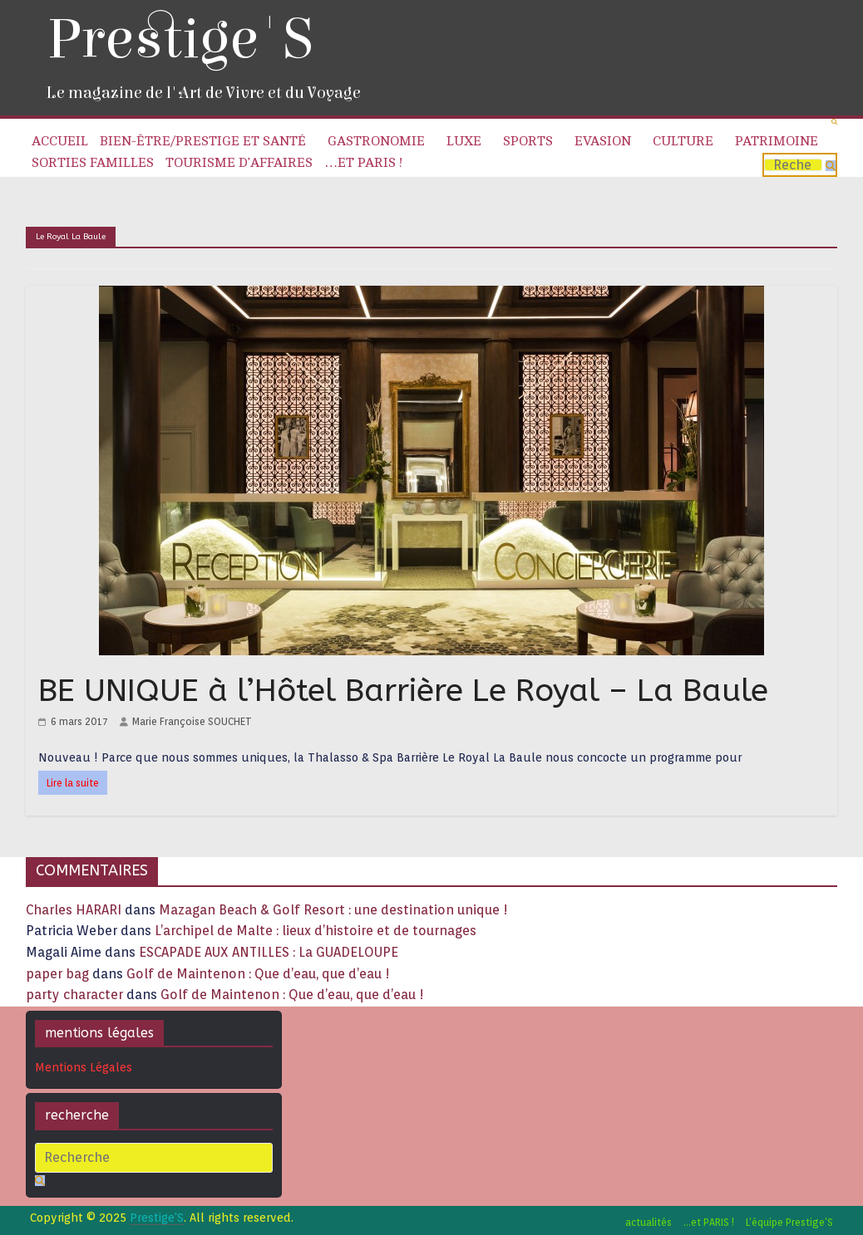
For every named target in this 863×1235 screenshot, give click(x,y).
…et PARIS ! (363, 162)
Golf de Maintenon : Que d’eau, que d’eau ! (258, 974)
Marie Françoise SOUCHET (192, 721)
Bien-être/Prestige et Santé (203, 141)
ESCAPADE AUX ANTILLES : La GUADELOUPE (268, 952)
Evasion (603, 141)
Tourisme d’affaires (239, 162)
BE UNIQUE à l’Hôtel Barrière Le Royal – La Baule (403, 690)
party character (74, 994)
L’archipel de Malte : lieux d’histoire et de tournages (317, 931)
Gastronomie (376, 141)
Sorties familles (93, 162)
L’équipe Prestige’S (789, 1222)
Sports (528, 141)
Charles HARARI (73, 910)
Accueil (60, 141)
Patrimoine (776, 141)
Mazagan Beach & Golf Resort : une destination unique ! (333, 910)
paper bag (57, 974)
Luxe (463, 141)
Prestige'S (180, 39)
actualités (648, 1222)
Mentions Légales (83, 1067)
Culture (683, 141)
